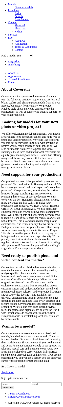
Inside (18, 13)
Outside (19, 16)
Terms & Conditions (26, 46)
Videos (18, 31)
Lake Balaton (22, 19)
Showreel (20, 25)
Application (21, 43)
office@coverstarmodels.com (24, 396)
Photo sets (20, 28)
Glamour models (24, 7)
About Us (20, 40)
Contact (19, 49)
